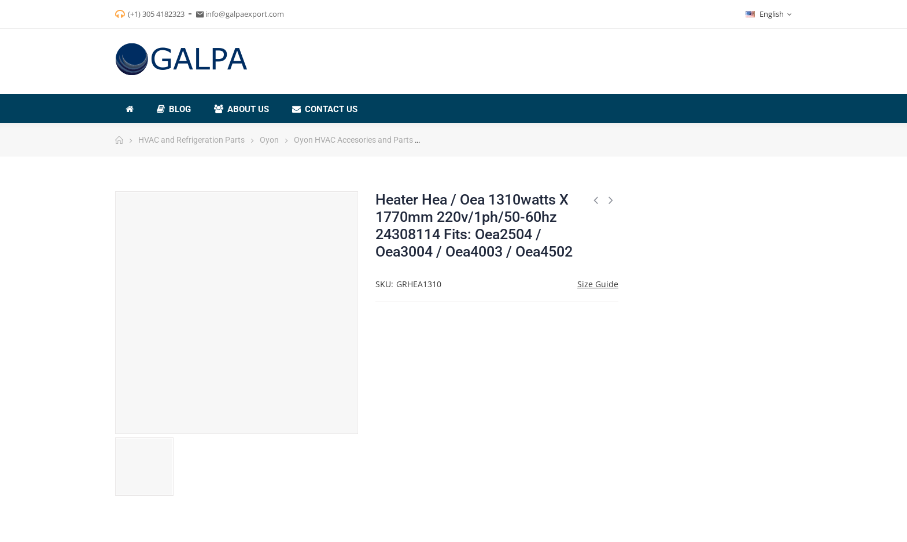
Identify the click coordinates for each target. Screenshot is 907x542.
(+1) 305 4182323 (156, 14)
